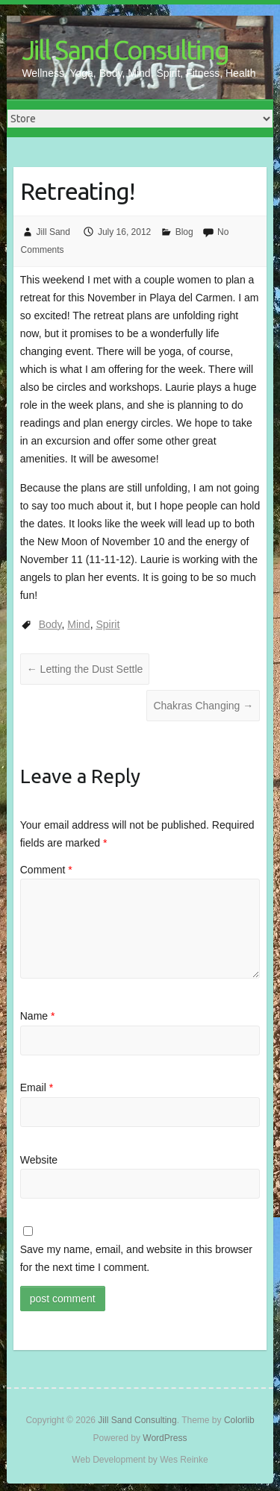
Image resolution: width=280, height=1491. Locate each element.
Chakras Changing (203, 706)
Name (37, 1016)
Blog (184, 232)
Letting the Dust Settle (85, 669)
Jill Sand (53, 232)
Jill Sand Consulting (125, 49)
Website (38, 1160)
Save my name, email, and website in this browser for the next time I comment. (136, 1258)
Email (36, 1087)
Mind (78, 624)
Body (50, 624)
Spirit (107, 624)
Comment (46, 870)
